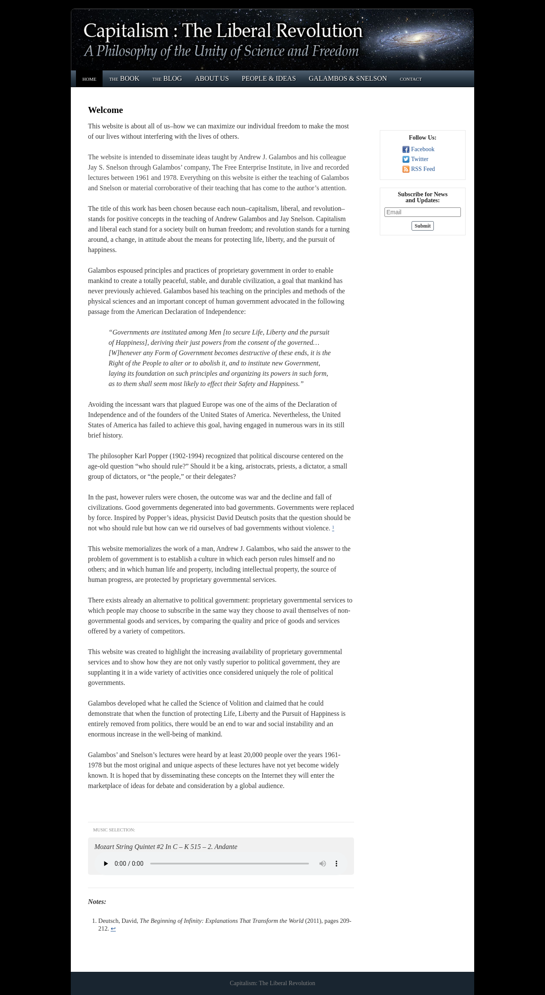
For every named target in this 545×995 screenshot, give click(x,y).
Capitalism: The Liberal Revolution (272, 983)
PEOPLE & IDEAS (269, 78)
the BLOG (167, 78)
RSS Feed (423, 169)
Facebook (422, 149)
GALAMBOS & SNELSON (348, 78)
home (89, 78)
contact (411, 78)
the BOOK (124, 78)
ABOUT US (212, 78)
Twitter (419, 159)
